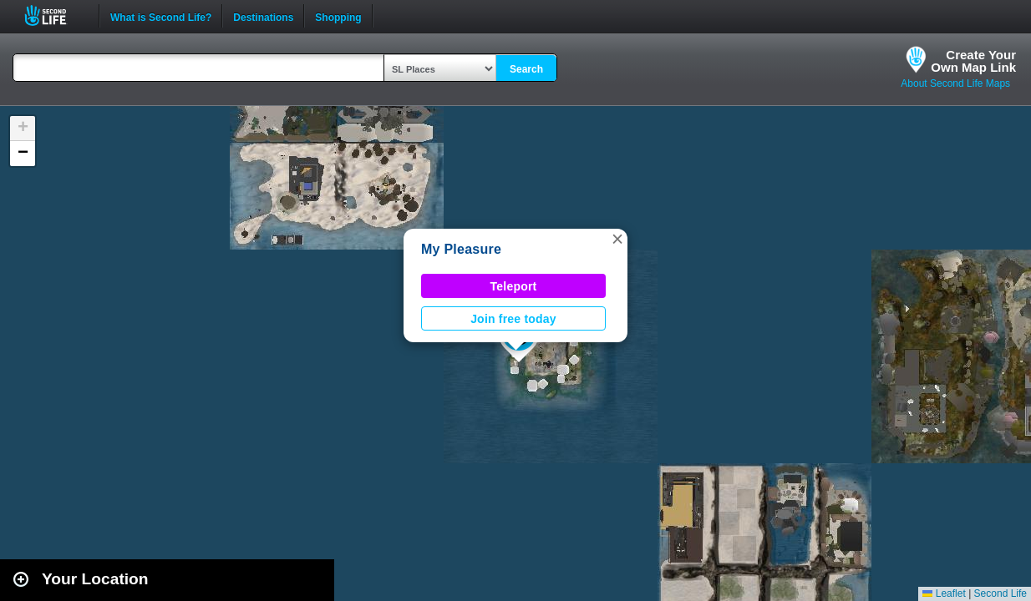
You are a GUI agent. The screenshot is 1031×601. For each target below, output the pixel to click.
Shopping (338, 16)
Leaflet (943, 593)
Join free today (513, 319)
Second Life (54, 15)
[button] (617, 239)
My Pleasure (461, 249)
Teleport (513, 286)
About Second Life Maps (955, 83)
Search (526, 69)
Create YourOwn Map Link (973, 61)
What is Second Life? (160, 16)
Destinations (263, 16)
